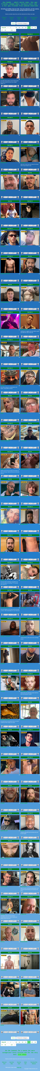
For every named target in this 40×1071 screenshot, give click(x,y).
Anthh (2, 524)
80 (16, 27)
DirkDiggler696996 (5, 302)
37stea (2, 997)
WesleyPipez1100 (4, 135)
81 (19, 27)
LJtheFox (23, 79)
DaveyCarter (23, 135)
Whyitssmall (23, 273)
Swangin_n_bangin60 (5, 636)
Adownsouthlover (24, 329)
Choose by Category (22, 23)
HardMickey (23, 162)
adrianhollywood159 (5, 273)
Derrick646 (3, 469)
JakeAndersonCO (24, 51)
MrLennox (3, 79)
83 (25, 27)
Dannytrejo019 (24, 218)
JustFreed (3, 914)
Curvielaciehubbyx (25, 190)
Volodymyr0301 (4, 886)
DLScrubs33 (23, 970)
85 (32, 27)
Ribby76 (2, 357)
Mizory (22, 858)
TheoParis (23, 997)
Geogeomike (23, 914)
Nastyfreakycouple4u (5, 719)
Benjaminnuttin (24, 941)
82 (22, 27)
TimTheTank (23, 636)
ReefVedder (3, 190)
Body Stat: (10, 34)
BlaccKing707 (24, 886)
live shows (22, 1054)
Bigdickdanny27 (4, 830)
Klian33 (2, 1025)
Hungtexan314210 (5, 51)
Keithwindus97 (24, 413)
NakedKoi (23, 830)
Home (13, 23)
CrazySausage (24, 691)
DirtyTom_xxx (24, 106)
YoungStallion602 (24, 747)
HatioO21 (3, 385)
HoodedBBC (23, 607)
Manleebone (23, 719)
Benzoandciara (24, 663)
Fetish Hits (19, 1067)
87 (2, 30)
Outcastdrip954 (24, 580)
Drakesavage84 (24, 803)
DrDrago (22, 302)
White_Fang (23, 385)
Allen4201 (3, 691)
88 (5, 30)
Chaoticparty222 (24, 496)
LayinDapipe (3, 246)
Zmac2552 (3, 552)
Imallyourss (23, 774)
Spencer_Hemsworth (5, 858)
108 (11, 30)
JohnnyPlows (24, 440)
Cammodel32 (3, 970)
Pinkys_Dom (23, 357)
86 (35, 27)
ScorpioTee (3, 774)
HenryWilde (3, 106)
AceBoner (3, 218)
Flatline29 (3, 580)
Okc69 (2, 413)
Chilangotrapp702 (24, 469)
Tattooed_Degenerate (5, 440)
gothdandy (3, 329)
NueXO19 (3, 663)
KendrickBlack (4, 496)
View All (4, 27)
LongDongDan (24, 246)
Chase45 (2, 803)
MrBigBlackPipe (24, 524)
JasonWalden (4, 747)
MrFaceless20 (24, 552)
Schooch (23, 1025)
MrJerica (2, 941)
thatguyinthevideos (5, 607)
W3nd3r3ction (4, 162)
